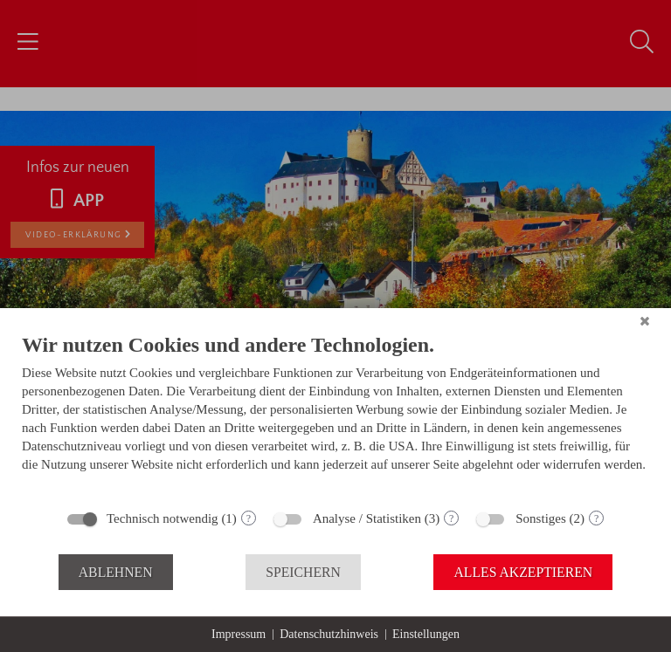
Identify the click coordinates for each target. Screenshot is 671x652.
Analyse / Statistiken (367, 518)
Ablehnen (116, 572)
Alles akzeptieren (522, 572)
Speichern (303, 572)
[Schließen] (645, 321)
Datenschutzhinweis (329, 634)
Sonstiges (540, 518)
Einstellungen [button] (426, 634)
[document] (335, 415)
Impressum (238, 634)
